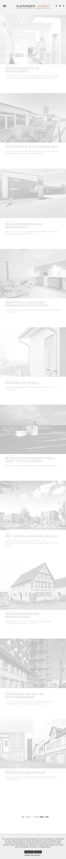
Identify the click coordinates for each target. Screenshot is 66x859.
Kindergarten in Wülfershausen (31, 147)
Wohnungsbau (10, 611)
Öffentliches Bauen (12, 66)
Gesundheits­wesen (12, 300)
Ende (46, 817)
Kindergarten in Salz (22, 383)
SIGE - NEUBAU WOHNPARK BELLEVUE (32, 536)
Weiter (42, 817)
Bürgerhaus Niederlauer (25, 773)
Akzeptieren (29, 852)
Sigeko (7, 534)
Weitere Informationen (32, 855)
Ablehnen (38, 852)
